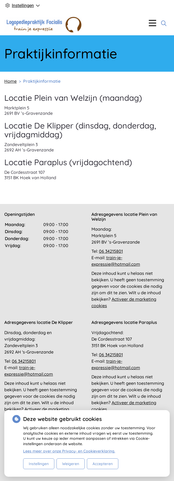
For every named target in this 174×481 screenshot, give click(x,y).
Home (10, 81)
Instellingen (39, 463)
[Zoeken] (164, 23)
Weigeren (70, 463)
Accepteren (103, 463)
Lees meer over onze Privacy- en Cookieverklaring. (69, 451)
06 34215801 (111, 251)
